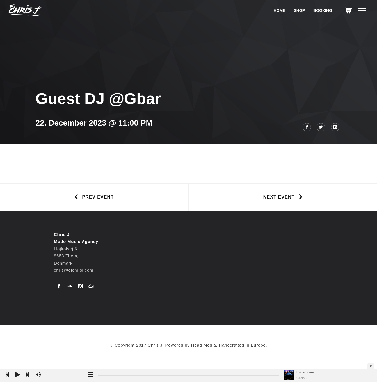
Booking (322, 10)
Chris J (302, 377)
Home (279, 10)
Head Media (203, 345)
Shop (299, 10)
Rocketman (305, 372)
